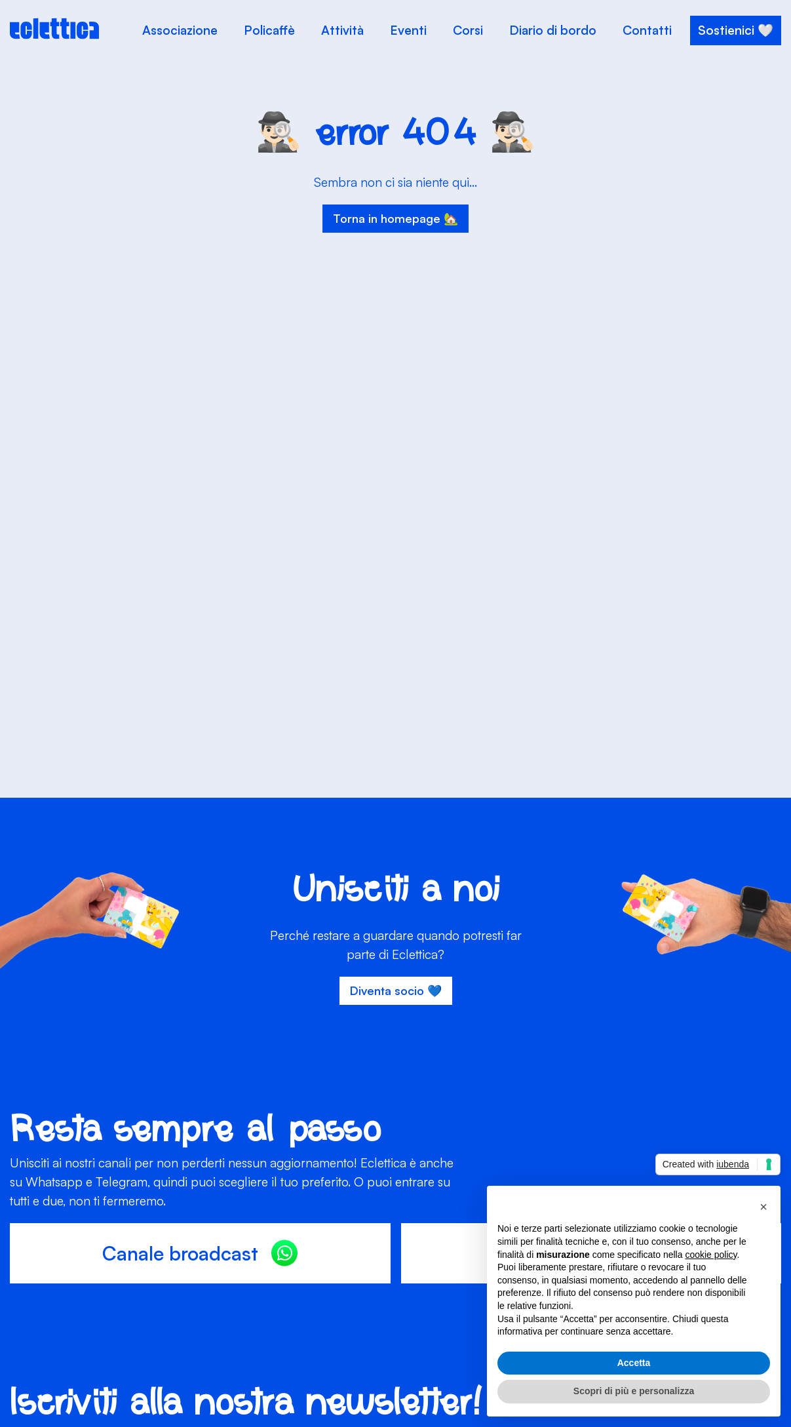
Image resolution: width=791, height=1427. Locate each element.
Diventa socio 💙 (396, 990)
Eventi (408, 30)
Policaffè (269, 30)
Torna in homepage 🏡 (395, 218)
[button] (763, 1206)
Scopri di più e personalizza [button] (633, 1391)
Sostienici (726, 30)
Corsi (468, 30)
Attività (342, 30)
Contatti (647, 30)
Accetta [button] (634, 1363)
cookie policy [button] (711, 1254)
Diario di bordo (552, 30)
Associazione (180, 30)
